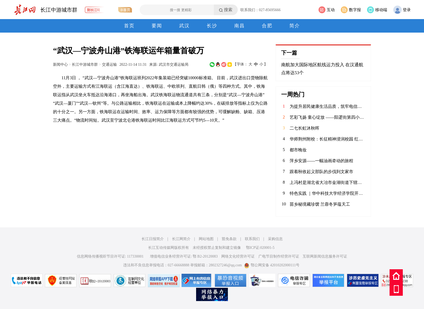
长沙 (212, 25)
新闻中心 (60, 64)
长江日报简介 (153, 239)
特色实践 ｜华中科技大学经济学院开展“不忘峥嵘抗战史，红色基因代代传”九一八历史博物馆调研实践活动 (327, 193)
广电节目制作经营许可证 (278, 256)
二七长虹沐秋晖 (304, 128)
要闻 (157, 25)
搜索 (228, 9)
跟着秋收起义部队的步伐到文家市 (321, 171)
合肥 (267, 25)
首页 (129, 25)
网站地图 (206, 239)
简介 (294, 25)
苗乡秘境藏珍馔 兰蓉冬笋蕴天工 (320, 204)
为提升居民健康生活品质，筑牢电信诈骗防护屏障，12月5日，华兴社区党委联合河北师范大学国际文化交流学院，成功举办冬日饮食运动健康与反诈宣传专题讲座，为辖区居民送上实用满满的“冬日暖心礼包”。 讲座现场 (327, 106)
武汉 (184, 25)
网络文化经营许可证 (238, 256)
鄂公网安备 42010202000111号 (271, 265)
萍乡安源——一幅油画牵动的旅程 (321, 160)
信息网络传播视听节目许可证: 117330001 (110, 256)
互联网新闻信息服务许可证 (325, 256)
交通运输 (109, 64)
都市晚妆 (298, 150)
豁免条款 (229, 239)
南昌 (239, 25)
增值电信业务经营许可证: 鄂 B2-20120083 (184, 256)
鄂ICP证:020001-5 (260, 248)
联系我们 (252, 239)
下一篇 (289, 53)
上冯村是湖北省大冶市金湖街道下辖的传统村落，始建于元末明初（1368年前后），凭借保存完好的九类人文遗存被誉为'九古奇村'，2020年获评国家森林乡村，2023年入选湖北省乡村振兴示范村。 (327, 182)
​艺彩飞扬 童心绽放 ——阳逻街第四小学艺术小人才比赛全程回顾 (327, 117)
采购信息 (275, 239)
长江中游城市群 (58, 9)
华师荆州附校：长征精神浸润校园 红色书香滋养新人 (327, 139)
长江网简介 (181, 239)
